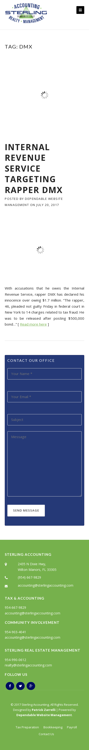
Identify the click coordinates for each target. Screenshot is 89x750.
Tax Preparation (27, 727)
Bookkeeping (52, 727)
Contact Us (46, 734)
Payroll (72, 727)
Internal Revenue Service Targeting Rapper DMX (34, 168)
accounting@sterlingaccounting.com (45, 585)
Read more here (33, 324)
